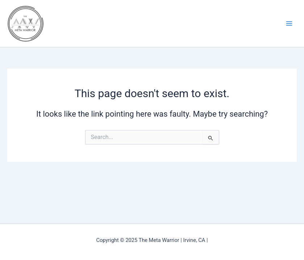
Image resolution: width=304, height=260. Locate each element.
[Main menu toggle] (289, 23)
